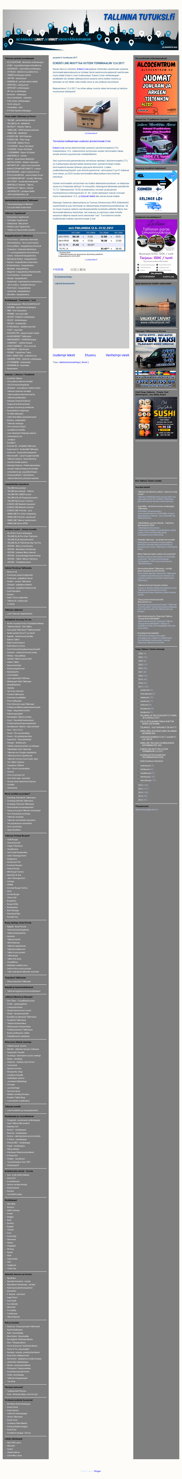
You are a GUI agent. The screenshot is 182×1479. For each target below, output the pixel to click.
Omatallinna (12, 962)
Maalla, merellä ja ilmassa (18, 1094)
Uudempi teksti (64, 355)
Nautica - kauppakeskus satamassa (22, 262)
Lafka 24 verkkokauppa (17, 1413)
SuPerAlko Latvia (14, 1455)
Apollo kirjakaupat (14, 1330)
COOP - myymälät (14, 330)
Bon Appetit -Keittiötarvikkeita (20, 1339)
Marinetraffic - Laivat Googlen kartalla (23, 456)
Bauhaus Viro (13, 1126)
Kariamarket (12, 369)
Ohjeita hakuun (13, 1452)
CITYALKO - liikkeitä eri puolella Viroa (22, 72)
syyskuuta (145, 701)
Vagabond (11, 1265)
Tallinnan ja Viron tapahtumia (19, 756)
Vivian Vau (11, 1268)
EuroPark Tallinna (14, 378)
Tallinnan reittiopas (15, 423)
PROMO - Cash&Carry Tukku (19, 352)
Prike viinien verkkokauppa (18, 101)
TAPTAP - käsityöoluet (16, 78)
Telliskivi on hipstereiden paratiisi (21, 230)
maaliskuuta (145, 773)
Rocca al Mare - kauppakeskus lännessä (24, 246)
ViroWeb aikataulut (15, 414)
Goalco (10, 1449)
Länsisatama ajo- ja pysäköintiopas (22, 472)
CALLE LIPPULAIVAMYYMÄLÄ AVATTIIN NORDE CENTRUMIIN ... (157, 722)
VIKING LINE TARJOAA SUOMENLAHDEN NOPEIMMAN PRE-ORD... (157, 744)
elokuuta (144, 705)
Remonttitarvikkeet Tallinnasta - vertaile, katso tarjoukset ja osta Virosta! (155, 569)
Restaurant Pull (13, 862)
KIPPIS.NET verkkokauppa (18, 88)
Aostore (10, 1207)
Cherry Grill (11, 897)
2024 (140, 661)
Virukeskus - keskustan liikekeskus (21, 249)
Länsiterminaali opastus (17, 462)
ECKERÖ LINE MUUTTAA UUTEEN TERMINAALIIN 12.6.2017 (154, 750)
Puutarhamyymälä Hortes (18, 1372)
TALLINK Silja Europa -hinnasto (20, 501)
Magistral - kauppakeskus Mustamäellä (24, 272)
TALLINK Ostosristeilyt (16, 488)
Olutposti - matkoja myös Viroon (21, 1062)
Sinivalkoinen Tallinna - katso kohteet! (23, 727)
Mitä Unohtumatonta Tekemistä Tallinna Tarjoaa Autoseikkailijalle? (155, 617)
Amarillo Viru (12, 917)
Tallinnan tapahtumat (16, 946)
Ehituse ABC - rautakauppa (18, 1143)
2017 (140, 687)
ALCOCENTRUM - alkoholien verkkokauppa (25, 62)
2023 (140, 665)
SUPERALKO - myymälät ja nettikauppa (24, 69)
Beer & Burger (13, 910)
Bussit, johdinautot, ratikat (18, 1033)
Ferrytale (11, 1085)
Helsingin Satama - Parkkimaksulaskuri (23, 465)
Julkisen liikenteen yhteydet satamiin (23, 478)
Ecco (9, 1233)
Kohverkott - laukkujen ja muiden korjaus (24, 1359)
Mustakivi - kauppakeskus (18, 294)
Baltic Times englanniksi (17, 597)
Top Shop (11, 1381)
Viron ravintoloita (14, 827)
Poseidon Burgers (14, 865)
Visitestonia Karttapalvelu (18, 930)
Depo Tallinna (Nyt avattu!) (18, 1123)
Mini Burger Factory (15, 872)
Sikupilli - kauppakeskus (17, 278)
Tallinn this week (14, 959)
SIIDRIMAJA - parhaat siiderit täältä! (22, 82)
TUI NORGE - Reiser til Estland (19, 149)
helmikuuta (145, 777)
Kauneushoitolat (14, 665)
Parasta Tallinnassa (15, 694)
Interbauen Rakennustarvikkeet (20, 1152)
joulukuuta (145, 690)
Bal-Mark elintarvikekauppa (18, 1404)
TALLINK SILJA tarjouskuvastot (20, 539)
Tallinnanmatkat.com (16, 949)
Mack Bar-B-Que (14, 875)
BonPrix (10, 1223)
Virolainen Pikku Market (17, 1423)
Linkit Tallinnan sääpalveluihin (19, 614)
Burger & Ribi (12, 904)
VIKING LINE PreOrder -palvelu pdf (21, 517)
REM (9, 1256)
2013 (140, 796)
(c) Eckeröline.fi (91, 133)
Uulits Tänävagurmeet (16, 856)
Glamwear (11, 1239)
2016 (140, 785)
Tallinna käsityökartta (16, 933)
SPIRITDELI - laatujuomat (17, 85)
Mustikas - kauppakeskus (18, 269)
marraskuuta (146, 694)
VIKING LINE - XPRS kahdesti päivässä (23, 130)
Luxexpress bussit (14, 1007)
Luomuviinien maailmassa (18, 1101)
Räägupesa (12, 859)
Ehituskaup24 (13, 1165)
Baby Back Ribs (13, 914)
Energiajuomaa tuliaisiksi (148, 633)
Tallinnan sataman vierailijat (19, 391)
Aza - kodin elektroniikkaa (18, 1175)
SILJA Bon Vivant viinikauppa (19, 533)
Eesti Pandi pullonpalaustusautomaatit (23, 649)
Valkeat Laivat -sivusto (16, 1046)
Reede (10, 1252)
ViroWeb (10, 785)
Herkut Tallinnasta (15, 1417)
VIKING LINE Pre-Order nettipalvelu (21, 514)
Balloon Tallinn (13, 640)
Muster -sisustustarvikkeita (18, 1365)
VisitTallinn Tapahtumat (17, 220)
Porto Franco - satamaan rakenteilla (22, 239)
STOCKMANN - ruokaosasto (19, 362)
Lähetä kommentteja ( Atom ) (74, 362)
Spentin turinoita (14, 1068)
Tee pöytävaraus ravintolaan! (19, 823)
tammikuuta (145, 780)
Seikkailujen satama (15, 1078)
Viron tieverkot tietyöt (16, 427)
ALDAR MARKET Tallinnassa (19, 336)
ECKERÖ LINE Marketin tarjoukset (21, 504)
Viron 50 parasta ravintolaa (18, 814)
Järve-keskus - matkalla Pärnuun (21, 285)
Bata (9, 1220)
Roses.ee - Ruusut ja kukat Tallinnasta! (23, 1326)
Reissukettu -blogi (14, 1072)
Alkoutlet (11, 1446)
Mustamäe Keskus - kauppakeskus (22, 259)
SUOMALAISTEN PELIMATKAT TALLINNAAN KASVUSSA (153, 756)
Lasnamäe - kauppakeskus (18, 291)
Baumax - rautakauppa (17, 1133)
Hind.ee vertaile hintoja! (17, 1184)
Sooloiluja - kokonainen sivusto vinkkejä (24, 1056)
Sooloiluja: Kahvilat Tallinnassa (20, 801)
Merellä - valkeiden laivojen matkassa (23, 1049)
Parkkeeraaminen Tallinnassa (19, 1030)
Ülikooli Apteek (13, 1317)
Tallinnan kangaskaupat (17, 1378)
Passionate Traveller (16, 1052)
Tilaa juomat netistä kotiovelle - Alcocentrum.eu (151, 601)
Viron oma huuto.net (16, 775)
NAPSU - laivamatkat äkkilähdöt (20, 159)
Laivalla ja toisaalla (15, 1075)
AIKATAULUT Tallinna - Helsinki (20, 188)
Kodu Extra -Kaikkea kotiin (18, 1355)
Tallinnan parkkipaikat (16, 398)
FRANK (10, 885)
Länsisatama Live (14, 436)
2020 (140, 676)
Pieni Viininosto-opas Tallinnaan (20, 704)
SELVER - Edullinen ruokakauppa (21, 317)
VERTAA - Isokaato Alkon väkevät (21, 552)
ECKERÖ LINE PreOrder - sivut (19, 510)
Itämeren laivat (13, 1091)
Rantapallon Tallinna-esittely (19, 717)
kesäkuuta (145, 712)
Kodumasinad (13, 1188)
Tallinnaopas (12, 956)
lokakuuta (144, 697)
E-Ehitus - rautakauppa (17, 1139)
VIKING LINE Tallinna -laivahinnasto (21, 520)
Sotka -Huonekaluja (15, 1375)
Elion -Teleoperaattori (16, 1343)
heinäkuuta (145, 709)
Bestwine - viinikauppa (16, 94)
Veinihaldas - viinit (14, 107)
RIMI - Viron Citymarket (17, 310)
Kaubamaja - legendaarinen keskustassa (24, 281)
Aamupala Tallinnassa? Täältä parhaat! (23, 630)
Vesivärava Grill (13, 843)
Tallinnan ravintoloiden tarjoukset (21, 820)
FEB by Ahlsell (13, 1149)
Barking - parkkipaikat (16, 420)
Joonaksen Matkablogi (17, 1081)
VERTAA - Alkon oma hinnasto (20, 546)
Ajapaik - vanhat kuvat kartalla (20, 636)
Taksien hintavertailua (16, 1023)
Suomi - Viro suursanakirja (18, 733)
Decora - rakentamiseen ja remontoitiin (23, 1136)
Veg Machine (12, 849)
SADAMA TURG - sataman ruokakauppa (24, 359)
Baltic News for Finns (16, 646)
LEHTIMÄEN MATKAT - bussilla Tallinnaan (24, 178)
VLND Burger (12, 839)
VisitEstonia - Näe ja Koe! (17, 223)
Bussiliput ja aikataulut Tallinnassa (21, 1017)
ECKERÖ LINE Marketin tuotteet (20, 507)
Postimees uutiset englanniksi (20, 575)
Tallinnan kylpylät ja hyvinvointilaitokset (23, 991)
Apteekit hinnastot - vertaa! (18, 1281)
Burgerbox (11, 901)
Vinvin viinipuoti (13, 104)
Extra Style (11, 1236)
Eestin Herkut (13, 1410)
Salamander (12, 1259)
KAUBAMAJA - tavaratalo (18, 365)
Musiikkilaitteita (13, 685)
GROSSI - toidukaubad (16, 323)
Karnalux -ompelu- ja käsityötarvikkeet (23, 1352)
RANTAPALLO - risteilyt (17, 156)
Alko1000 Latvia (14, 1443)
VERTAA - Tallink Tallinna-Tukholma (22, 559)
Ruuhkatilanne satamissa (18, 411)
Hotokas (10, 881)
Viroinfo (10, 772)
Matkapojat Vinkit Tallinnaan (19, 681)
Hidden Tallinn (13, 662)
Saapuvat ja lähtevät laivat (18, 404)
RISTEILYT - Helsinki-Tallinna (19, 127)
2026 (140, 653)
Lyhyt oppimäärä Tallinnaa (18, 678)
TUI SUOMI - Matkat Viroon (18, 143)
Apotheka (11, 1278)
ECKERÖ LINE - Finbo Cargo (18, 140)
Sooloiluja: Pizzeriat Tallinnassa (20, 804)
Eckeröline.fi (92, 260)
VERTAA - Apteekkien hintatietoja (21, 549)
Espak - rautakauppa (16, 1146)
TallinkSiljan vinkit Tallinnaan (19, 749)
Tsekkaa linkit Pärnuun (16, 1391)
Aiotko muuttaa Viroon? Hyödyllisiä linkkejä (25, 623)
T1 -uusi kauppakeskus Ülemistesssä (23, 252)
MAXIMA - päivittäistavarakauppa (21, 307)
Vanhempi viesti (117, 355)
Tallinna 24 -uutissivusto (17, 601)
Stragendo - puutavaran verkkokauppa (23, 1120)
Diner (9, 891)
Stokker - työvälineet (16, 1159)
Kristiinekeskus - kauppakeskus (20, 265)
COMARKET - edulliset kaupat (19, 343)
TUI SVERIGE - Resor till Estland (20, 146)
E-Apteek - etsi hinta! (16, 1294)
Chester (10, 1230)
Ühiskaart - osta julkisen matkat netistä (23, 388)
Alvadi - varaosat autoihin (18, 1014)
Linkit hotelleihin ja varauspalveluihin (22, 1110)
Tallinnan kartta (13, 939)
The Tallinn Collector (15, 762)
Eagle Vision (12, 1297)
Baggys (10, 1217)
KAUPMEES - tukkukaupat (18, 349)
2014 (140, 792)
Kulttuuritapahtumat (16, 669)
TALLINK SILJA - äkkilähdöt (18, 123)
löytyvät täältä (88, 196)
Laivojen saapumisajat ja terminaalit (22, 469)
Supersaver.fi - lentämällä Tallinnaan (22, 449)
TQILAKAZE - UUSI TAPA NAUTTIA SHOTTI (158, 727)
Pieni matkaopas (14, 701)
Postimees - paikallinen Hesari (20, 578)
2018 (140, 683)
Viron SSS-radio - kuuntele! (18, 778)
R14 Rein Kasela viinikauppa (19, 111)
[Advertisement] (155, 459)
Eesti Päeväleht (13, 591)
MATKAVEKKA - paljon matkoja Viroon (23, 172)
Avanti (10, 1213)
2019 (140, 679)
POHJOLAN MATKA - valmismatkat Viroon (25, 175)
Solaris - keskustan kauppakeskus (21, 256)
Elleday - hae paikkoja (16, 656)
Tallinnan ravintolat (15, 817)
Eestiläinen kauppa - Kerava (19, 1433)
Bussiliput (11, 443)
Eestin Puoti (12, 1420)
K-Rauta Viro (12, 1155)
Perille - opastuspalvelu (17, 1004)
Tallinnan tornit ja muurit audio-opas (22, 759)
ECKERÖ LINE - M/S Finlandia (19, 136)
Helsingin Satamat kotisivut (18, 401)
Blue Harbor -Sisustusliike (18, 1336)
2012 (140, 800)
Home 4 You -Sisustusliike (18, 1349)
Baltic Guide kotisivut (16, 643)
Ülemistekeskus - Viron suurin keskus (23, 243)
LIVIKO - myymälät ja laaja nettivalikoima (24, 65)
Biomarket (11, 1291)
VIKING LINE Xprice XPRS (17, 523)
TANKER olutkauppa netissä (19, 75)
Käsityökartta (13, 672)
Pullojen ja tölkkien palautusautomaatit (23, 707)
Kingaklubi (11, 1246)
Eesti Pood (11, 1430)
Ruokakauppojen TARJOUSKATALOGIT (23, 304)
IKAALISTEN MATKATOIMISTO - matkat (24, 169)
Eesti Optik (11, 1301)
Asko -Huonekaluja (15, 1333)
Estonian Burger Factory (17, 888)
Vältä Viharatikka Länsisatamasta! (21, 417)
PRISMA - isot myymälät (17, 314)
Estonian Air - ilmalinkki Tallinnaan (21, 446)
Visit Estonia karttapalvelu (18, 385)
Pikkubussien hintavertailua (19, 1027)
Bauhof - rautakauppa (16, 1130)
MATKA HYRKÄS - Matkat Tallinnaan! (23, 162)
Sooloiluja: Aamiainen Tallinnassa (21, 798)
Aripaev (10, 594)
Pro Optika (11, 1310)
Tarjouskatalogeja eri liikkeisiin (20, 204)
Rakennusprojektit (15, 714)
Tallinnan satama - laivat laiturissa (21, 459)
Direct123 (11, 1178)
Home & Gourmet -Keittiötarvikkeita (22, 1346)
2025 (140, 657)
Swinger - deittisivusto (16, 743)
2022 (140, 668)
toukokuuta (145, 766)
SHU (9, 1262)
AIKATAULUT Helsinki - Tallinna (20, 185)
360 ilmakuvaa (13, 943)
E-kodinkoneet (13, 1181)
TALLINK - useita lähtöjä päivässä (21, 120)
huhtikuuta (145, 769)
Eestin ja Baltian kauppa (17, 1426)
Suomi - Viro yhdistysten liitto (19, 736)
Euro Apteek (12, 1304)
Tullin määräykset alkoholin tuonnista (23, 972)
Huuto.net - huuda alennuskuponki (21, 452)
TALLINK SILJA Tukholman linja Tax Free (24, 543)
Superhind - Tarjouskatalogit (19, 739)
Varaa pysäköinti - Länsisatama (20, 475)
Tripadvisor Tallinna (15, 765)
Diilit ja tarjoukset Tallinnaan (19, 981)
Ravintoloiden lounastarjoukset (20, 807)
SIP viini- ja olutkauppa (16, 91)
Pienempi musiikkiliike (16, 698)
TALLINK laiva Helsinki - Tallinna (20, 491)
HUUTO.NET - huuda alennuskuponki (22, 181)
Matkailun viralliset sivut (17, 965)
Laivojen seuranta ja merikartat (20, 407)
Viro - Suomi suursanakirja (18, 768)
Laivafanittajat (13, 1088)
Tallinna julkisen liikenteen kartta (21, 394)
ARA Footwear (13, 1210)
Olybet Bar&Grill (13, 830)
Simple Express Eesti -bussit (19, 1010)
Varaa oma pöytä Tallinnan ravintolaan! (23, 810)
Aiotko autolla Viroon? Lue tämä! (21, 633)
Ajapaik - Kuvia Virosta (16, 926)
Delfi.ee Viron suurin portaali (19, 969)
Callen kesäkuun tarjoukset (151, 761)
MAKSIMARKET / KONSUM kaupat (21, 340)
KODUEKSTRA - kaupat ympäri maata (23, 333)
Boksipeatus (12, 907)
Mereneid (11, 1307)
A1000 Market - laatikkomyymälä (21, 327)
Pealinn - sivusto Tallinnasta (19, 581)
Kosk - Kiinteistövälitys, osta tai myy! (22, 1394)
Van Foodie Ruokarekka (17, 852)
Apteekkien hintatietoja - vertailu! (21, 1285)
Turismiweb (12, 1065)
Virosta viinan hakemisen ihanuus (21, 781)
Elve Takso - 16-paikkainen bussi (21, 1001)
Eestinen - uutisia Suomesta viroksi (22, 652)
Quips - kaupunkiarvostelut (18, 710)
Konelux (10, 1191)
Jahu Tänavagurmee (16, 878)
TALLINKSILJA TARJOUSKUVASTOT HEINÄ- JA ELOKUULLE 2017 (158, 716)
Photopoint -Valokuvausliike (19, 1368)
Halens (10, 1243)
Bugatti (10, 1226)
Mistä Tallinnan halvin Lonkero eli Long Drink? (157, 554)
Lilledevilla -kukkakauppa (17, 1362)
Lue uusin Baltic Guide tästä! (19, 207)
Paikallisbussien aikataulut (18, 1036)
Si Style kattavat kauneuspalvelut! (21, 723)
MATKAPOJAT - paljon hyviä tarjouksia (23, 165)
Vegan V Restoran (15, 846)
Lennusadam (12, 675)
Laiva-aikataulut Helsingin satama (21, 433)
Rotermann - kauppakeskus (19, 288)
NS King (10, 1249)
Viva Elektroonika (14, 1194)
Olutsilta (10, 688)
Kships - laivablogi (14, 1059)
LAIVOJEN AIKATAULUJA (18, 194)
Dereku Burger (13, 894)
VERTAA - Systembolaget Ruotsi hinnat (24, 556)
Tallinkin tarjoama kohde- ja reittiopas (23, 746)
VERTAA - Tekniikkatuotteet (19, 562)
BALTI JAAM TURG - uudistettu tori (22, 356)
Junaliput (11, 440)
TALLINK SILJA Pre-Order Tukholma (22, 536)
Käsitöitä (11, 936)
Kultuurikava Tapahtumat (18, 217)
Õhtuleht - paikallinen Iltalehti (19, 585)
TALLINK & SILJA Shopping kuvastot (22, 498)
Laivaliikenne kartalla (16, 430)
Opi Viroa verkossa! (15, 691)
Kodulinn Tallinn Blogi (16, 1097)
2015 (140, 789)
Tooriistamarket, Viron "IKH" (19, 1162)
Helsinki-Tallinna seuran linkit (19, 659)
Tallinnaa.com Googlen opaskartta (21, 752)
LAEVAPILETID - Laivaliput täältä (21, 191)
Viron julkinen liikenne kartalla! (20, 381)
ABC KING (11, 1204)
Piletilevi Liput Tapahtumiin (18, 227)
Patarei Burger (13, 868)
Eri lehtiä (10, 604)
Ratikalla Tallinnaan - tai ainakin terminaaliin (156, 540)
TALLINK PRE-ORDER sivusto (19, 494)
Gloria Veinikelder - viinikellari (19, 98)
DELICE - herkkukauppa (17, 320)
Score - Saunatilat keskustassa (20, 720)
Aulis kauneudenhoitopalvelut (19, 1288)
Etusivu (90, 355)
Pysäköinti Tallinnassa (16, 1020)
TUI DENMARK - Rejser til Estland (21, 152)
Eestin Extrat (12, 1407)
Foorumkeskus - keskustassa (19, 275)
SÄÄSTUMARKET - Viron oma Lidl (21, 346)
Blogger (97, 1471)
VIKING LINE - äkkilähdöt (17, 133)
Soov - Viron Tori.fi (15, 730)
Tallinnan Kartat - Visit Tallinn (19, 626)
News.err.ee (12, 572)
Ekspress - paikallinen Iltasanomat (21, 588)
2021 (140, 672)
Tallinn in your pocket (16, 952)
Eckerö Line (83, 69)
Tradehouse (12, 1314)
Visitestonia (12, 788)
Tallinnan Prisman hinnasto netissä (153, 585)
